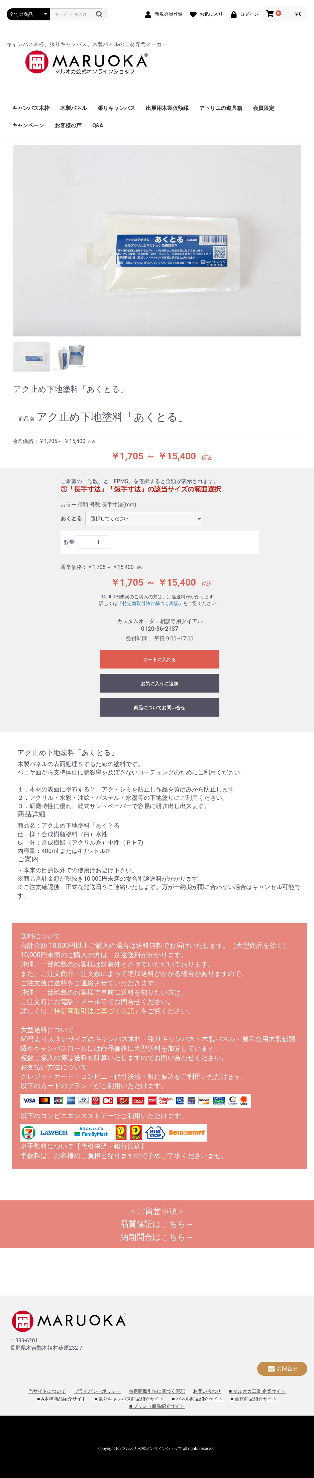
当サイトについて (47, 1391)
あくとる (71, 518)
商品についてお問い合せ (159, 707)
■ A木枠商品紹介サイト (61, 1398)
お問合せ (282, 1368)
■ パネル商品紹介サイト (197, 1398)
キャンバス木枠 (30, 108)
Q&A (97, 125)
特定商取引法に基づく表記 (157, 1391)
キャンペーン (28, 125)
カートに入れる (159, 659)
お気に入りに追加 (159, 683)
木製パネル (73, 108)
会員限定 (263, 108)
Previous (8, 242)
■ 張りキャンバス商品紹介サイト (129, 1398)
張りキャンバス (116, 108)
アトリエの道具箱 (220, 108)
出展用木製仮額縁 (167, 108)
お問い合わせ (207, 1391)
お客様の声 (68, 125)
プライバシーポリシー (97, 1391)
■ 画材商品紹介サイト (254, 1398)
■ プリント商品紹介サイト (157, 1406)
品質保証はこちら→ (157, 1224)
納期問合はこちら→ (157, 1237)
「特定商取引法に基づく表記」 (150, 603)
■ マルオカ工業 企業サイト (257, 1391)
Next (305, 242)
